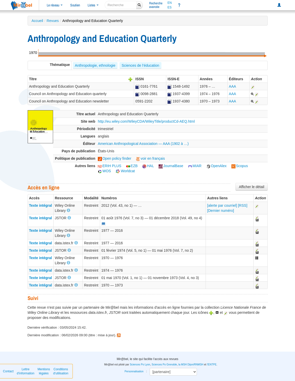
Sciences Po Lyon (140, 364)
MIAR (195, 166)
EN (170, 3)
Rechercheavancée (155, 5)
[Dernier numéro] (220, 211)
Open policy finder (114, 158)
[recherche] (120, 5)
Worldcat (125, 171)
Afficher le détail (251, 187)
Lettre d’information (25, 371)
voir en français (150, 158)
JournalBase (171, 166)
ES (170, 7)
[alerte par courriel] (222, 205)
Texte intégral (40, 205)
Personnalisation (134, 371)
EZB (132, 166)
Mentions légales (44, 371)
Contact (8, 371)
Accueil (37, 21)
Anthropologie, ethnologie (95, 65)
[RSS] (242, 205)
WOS (104, 171)
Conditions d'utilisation (60, 371)
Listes (93, 5)
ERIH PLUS (109, 166)
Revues (53, 21)
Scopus (239, 166)
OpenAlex (216, 166)
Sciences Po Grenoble (164, 364)
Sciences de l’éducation (140, 65)
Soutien (75, 5)
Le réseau (55, 5)
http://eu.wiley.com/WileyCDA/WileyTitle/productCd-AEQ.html (146, 121)
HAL (148, 166)
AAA (232, 86)
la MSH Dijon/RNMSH (190, 364)
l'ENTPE (211, 364)
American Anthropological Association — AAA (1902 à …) (143, 144)
